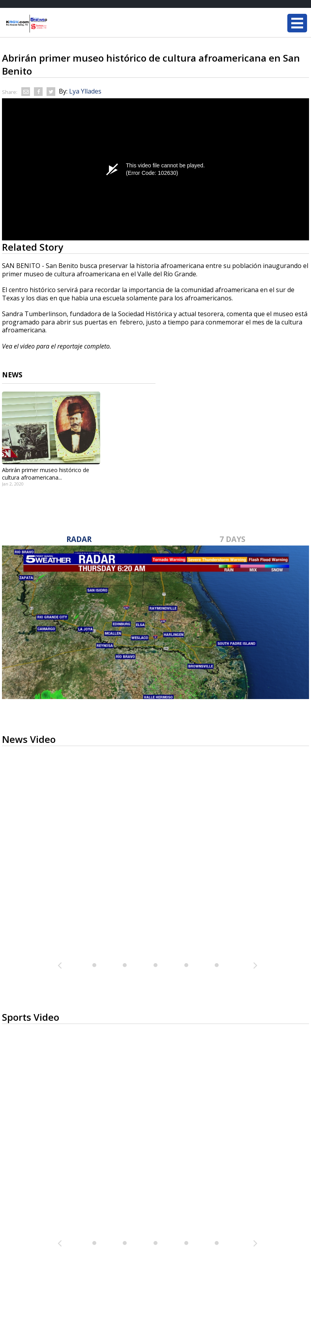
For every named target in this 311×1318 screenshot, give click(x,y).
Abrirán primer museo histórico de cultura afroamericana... (45, 473)
